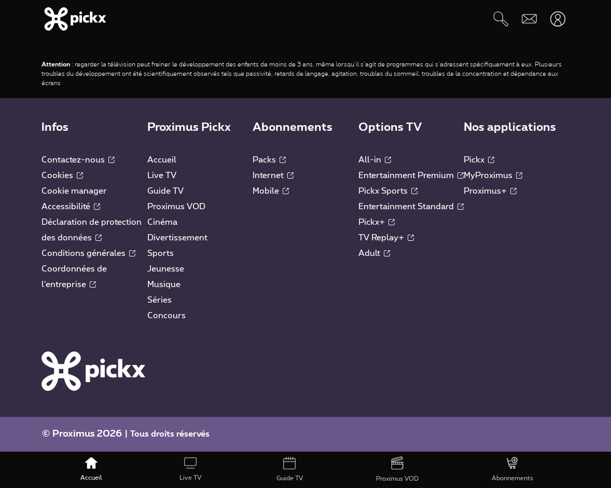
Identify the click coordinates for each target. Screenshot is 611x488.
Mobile (271, 191)
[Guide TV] (289, 470)
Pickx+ (376, 222)
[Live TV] (190, 470)
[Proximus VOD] (397, 470)
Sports (160, 253)
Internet (273, 175)
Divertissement (177, 238)
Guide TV (165, 191)
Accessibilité (70, 206)
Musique (163, 284)
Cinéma (162, 222)
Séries (159, 300)
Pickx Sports (388, 191)
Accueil (161, 160)
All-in (374, 160)
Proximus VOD (176, 206)
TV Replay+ (386, 238)
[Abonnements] (512, 470)
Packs (269, 160)
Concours (166, 315)
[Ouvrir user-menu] (558, 19)
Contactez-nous (78, 160)
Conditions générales (88, 253)
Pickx (479, 160)
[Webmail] (529, 19)
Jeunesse (165, 269)
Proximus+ (490, 191)
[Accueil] (91, 470)
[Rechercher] (501, 19)
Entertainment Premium (411, 175)
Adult (374, 253)
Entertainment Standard (411, 206)
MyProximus (493, 175)
